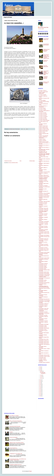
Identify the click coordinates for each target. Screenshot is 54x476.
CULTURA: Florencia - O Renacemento (43, 106)
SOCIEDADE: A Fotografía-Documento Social (43, 230)
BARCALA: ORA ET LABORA (46, 82)
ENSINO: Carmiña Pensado (43, 128)
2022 (40, 369)
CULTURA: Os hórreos (43, 115)
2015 (40, 388)
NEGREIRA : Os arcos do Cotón (44, 171)
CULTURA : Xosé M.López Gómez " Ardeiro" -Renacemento (43, 92)
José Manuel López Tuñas (43, 27)
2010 (40, 395)
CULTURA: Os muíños (43, 117)
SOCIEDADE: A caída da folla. (44, 231)
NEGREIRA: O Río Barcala (43, 194)
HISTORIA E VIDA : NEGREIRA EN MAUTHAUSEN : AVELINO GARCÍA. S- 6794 (44, 154)
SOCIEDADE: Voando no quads (44, 356)
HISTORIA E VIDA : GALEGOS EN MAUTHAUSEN (44, 150)
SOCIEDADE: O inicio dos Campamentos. (43, 310)
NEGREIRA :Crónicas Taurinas (44, 176)
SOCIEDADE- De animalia (43, 222)
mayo (41, 375)
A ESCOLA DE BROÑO (13, 437)
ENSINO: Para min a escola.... (44, 141)
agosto (41, 371)
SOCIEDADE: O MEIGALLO (43, 303)
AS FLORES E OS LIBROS (14, 415)
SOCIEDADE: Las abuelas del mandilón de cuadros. (44, 276)
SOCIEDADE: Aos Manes (43, 247)
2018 (40, 384)
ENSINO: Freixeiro (42, 132)
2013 (40, 391)
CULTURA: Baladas (42, 100)
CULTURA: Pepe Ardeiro (43, 119)
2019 (40, 382)
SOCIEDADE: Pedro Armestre (44, 328)
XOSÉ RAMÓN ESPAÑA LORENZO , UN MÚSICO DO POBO (46, 73)
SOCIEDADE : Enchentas (43, 213)
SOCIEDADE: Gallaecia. (43, 267)
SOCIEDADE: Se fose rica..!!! (44, 340)
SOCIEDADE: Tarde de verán (44, 341)
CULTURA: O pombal (42, 112)
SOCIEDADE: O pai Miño (43, 315)
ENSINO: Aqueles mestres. (43, 127)
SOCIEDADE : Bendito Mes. (43, 209)
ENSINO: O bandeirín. (42, 140)
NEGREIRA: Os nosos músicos (44, 195)
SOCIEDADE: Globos (42, 268)
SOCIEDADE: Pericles (42, 329)
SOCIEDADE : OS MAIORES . (44, 221)
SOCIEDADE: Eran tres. (43, 264)
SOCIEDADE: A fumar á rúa (43, 238)
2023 (40, 368)
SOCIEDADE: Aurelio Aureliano (44, 252)
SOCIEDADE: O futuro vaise (43, 308)
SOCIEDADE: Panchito (43, 326)
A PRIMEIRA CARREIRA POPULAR (45, 77)
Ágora (8, 5)
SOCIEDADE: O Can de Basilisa (44, 300)
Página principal (8, 17)
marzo (41, 376)
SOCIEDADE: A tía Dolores (43, 244)
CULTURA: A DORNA (42, 94)
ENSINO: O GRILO (42, 139)
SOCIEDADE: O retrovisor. (43, 320)
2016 (40, 387)
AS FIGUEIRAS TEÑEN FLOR (46, 39)
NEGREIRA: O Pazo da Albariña (44, 193)
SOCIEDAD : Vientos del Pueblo (44, 201)
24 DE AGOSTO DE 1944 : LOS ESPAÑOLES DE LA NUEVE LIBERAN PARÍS (46, 56)
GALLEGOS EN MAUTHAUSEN (46, 44)
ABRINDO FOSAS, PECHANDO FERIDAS (46, 50)
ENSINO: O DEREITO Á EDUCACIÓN (43, 137)
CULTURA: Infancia (42, 108)
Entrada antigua (32, 160)
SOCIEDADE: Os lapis (43, 325)
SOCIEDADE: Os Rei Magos (44, 324)
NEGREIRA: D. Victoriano (43, 185)
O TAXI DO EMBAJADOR (45, 66)
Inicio (20, 160)
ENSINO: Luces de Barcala (43, 135)
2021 (40, 379)
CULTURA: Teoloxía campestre (44, 120)
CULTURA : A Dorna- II (43, 90)
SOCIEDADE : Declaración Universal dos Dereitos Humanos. (43, 211)
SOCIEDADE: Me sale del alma (44, 282)
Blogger (30, 471)
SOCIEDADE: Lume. (42, 281)
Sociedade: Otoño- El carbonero (44, 362)
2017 (40, 385)
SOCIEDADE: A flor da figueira (44, 235)
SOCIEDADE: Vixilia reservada (44, 355)
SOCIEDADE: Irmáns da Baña (44, 273)
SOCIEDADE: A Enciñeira (43, 226)
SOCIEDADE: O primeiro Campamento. (43, 319)
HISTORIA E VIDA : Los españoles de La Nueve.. (43, 152)
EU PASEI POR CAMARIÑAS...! (43, 373)
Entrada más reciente (8, 160)
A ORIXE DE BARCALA (45, 61)
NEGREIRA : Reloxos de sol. (44, 175)
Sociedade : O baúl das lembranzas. (43, 360)
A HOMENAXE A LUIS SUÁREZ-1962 (16, 453)
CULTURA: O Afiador (42, 109)
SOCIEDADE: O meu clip (43, 311)
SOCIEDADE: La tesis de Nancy (44, 274)
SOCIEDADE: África (42, 357)
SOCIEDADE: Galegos (43, 266)
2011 (40, 394)
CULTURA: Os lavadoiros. (43, 116)
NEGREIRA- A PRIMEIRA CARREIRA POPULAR (43, 178)
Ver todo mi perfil (41, 28)
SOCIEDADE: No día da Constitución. (43, 295)
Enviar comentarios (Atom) (13, 162)
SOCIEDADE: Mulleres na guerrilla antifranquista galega (44, 286)
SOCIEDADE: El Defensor (43, 263)
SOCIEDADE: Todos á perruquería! (42, 347)
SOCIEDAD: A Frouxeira (43, 202)
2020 (40, 381)
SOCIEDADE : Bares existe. (43, 208)
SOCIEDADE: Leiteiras (43, 280)
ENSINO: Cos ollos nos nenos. (44, 129)
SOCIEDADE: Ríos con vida (43, 339)
